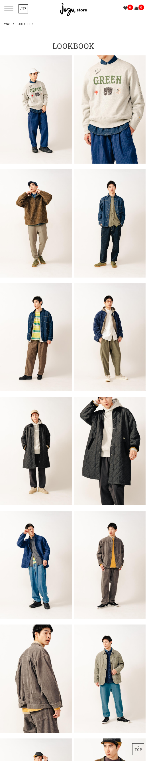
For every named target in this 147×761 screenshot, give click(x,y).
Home (5, 24)
